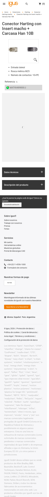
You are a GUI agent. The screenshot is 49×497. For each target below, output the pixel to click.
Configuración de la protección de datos (21, 340)
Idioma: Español (12, 317)
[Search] (26, 3)
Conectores (16, 12)
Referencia (10, 81)
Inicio (6, 12)
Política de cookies (12, 332)
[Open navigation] (4, 3)
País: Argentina (28, 317)
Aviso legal (8, 336)
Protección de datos (24, 328)
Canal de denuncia (29, 332)
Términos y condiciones (24, 336)
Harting (27, 12)
